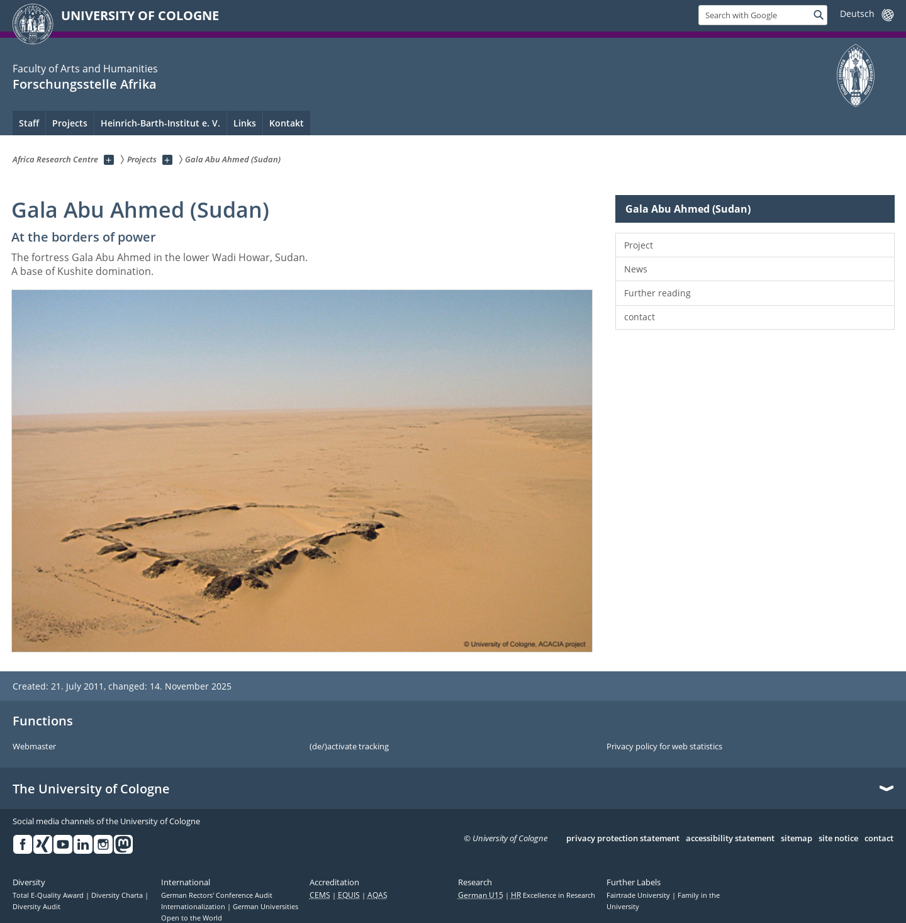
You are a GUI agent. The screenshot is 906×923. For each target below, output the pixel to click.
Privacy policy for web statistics (664, 747)
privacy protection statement (623, 839)
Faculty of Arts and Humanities (85, 69)
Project (638, 245)
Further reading (657, 293)
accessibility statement (730, 839)
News (635, 269)
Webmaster (34, 747)
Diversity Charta (118, 895)
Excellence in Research (553, 895)
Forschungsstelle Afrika (85, 84)
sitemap (796, 839)
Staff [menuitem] (29, 123)
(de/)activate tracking (349, 747)
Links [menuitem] (244, 123)
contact (639, 317)
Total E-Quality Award (49, 895)
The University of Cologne (91, 789)
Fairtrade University (639, 895)
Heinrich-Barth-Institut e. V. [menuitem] (160, 123)
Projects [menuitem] (69, 123)
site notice (838, 839)
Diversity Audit (36, 906)
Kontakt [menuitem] (286, 123)
